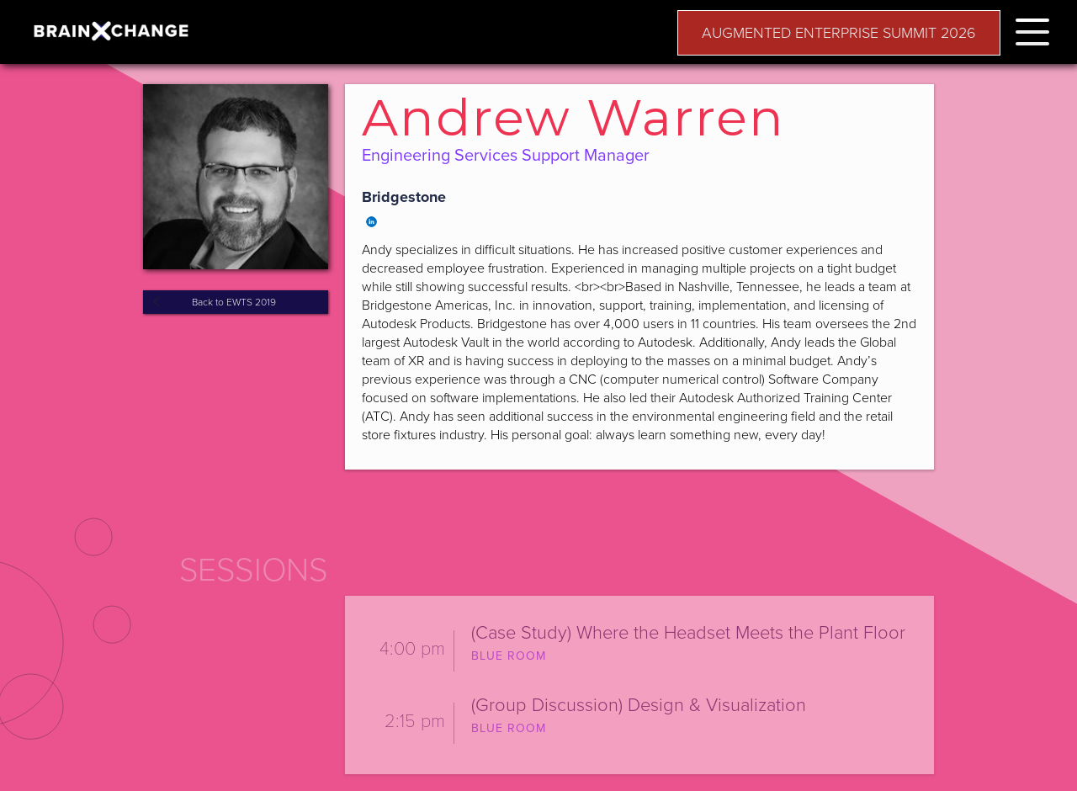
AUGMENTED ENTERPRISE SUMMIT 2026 (839, 33)
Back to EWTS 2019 (234, 302)
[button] (1032, 29)
